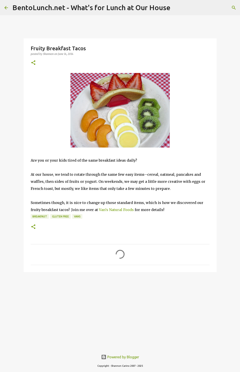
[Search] (233, 7)
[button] (33, 63)
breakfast (39, 216)
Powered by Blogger (120, 357)
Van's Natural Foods (116, 209)
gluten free (60, 216)
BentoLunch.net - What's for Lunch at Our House (91, 7)
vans (77, 216)
